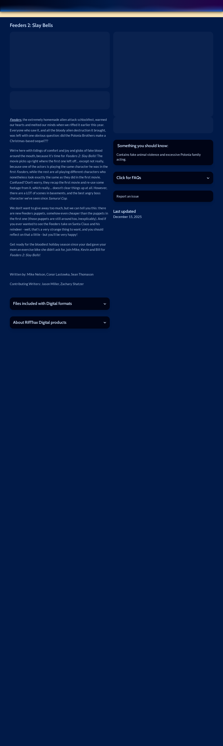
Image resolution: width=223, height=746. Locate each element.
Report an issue (128, 196)
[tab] (163, 146)
